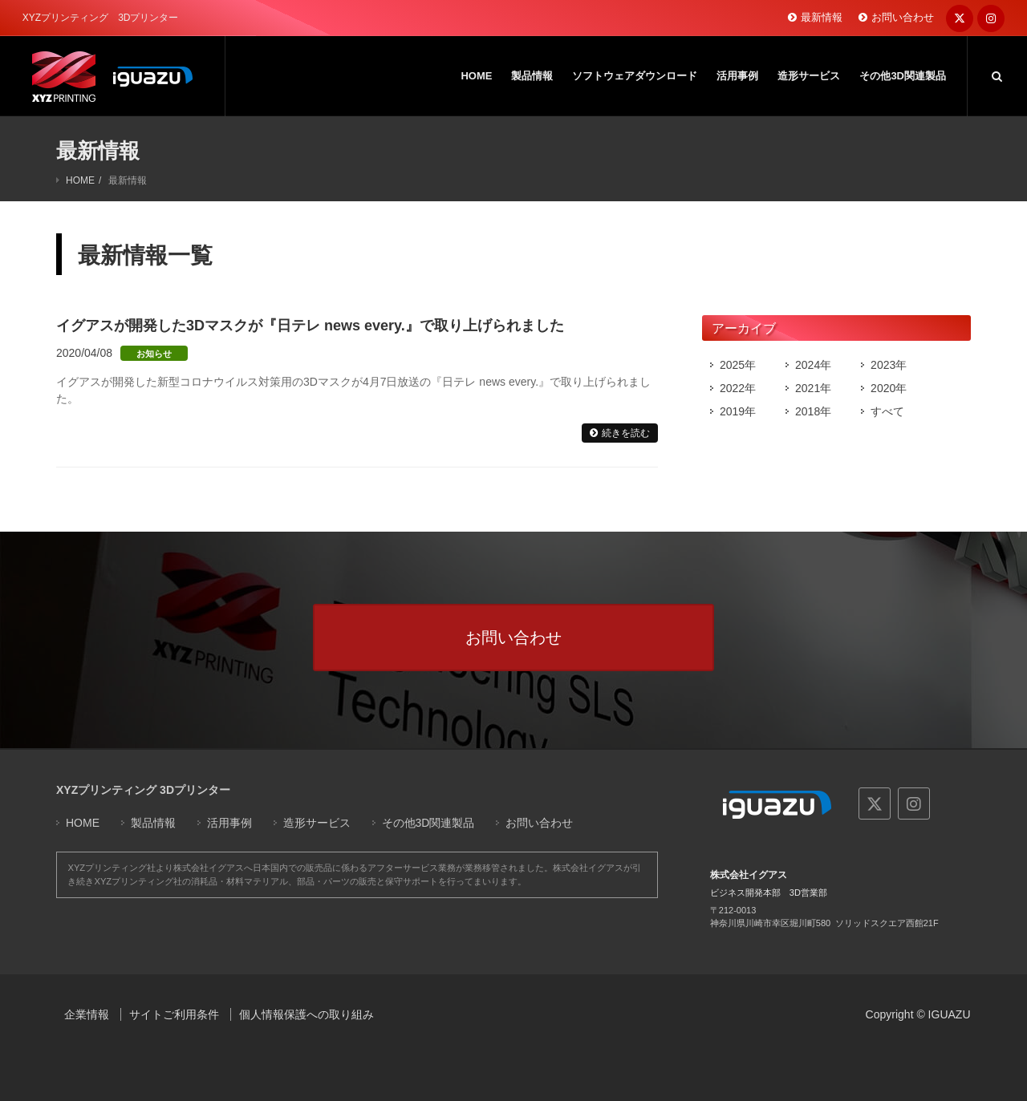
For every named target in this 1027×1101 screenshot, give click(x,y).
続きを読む (626, 433)
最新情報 (821, 17)
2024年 (813, 364)
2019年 (738, 411)
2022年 (738, 388)
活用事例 (229, 822)
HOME (80, 180)
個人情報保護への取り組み (306, 1014)
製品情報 (153, 822)
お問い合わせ (902, 17)
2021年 (813, 388)
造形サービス (317, 822)
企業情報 (86, 1014)
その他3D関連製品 (428, 822)
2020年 (889, 388)
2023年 (889, 364)
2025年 (738, 364)
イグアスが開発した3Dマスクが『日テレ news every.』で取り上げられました (310, 326)
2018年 (813, 411)
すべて (887, 411)
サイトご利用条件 (174, 1014)
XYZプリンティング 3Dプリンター (143, 789)
